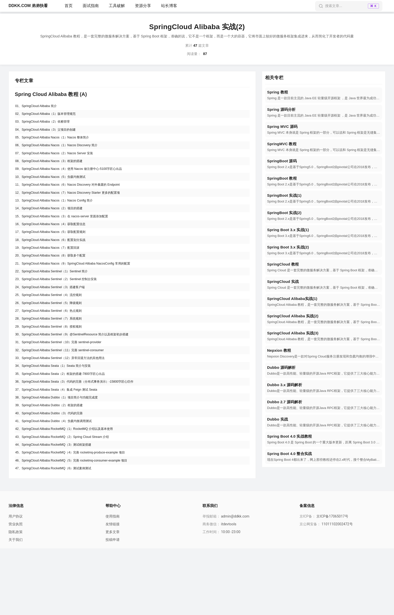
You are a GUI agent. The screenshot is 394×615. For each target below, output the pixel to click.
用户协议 (16, 583)
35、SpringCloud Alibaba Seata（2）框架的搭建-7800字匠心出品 (67, 423)
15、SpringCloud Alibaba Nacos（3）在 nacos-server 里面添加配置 (69, 237)
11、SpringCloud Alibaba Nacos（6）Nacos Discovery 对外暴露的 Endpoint (75, 199)
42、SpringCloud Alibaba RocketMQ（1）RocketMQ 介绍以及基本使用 (71, 488)
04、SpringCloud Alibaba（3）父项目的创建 (50, 134)
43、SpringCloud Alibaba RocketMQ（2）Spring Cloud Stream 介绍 (69, 497)
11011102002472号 (337, 591)
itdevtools (228, 591)
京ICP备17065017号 (332, 583)
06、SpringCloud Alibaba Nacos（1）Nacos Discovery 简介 (62, 153)
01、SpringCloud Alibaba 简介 (39, 107)
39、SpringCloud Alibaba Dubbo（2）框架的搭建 (54, 460)
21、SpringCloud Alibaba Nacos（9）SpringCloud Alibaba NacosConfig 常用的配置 (81, 292)
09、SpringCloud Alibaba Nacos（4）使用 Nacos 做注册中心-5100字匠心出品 (77, 181)
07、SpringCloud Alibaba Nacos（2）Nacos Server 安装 (60, 162)
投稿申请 (113, 606)
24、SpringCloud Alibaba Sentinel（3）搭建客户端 (55, 320)
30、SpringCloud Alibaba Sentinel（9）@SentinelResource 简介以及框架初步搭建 (80, 376)
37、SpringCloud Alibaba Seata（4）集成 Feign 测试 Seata (62, 441)
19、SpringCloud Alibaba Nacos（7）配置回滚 (52, 274)
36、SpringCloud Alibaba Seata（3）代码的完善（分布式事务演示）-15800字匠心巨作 (84, 432)
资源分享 (143, 6)
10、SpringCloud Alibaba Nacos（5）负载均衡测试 (56, 190)
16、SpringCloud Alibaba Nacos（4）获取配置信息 (56, 246)
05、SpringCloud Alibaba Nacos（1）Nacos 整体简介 (58, 144)
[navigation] (323, 95)
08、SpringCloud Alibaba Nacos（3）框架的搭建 (54, 172)
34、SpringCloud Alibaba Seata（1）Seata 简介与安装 (59, 413)
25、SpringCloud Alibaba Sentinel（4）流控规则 (54, 330)
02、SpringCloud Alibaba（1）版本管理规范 (50, 116)
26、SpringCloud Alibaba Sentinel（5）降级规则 (54, 339)
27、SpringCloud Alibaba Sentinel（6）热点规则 (54, 348)
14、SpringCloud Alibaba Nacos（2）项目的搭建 (54, 227)
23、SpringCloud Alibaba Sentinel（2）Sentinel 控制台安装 (62, 311)
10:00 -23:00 (230, 598)
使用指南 (113, 583)
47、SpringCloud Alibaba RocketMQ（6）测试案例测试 (59, 534)
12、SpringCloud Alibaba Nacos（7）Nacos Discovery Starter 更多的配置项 (75, 209)
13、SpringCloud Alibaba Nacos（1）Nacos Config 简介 (60, 218)
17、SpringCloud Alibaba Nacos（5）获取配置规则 (56, 255)
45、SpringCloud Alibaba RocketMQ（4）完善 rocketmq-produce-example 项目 (78, 516)
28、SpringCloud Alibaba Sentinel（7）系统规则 (54, 357)
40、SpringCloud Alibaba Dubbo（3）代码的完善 (54, 469)
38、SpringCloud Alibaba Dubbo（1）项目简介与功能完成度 (63, 450)
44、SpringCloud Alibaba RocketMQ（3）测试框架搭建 (59, 506)
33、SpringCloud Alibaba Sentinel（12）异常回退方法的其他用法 (67, 404)
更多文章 (113, 598)
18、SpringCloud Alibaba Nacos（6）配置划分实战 (56, 265)
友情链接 (113, 591)
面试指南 (91, 6)
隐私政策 (16, 598)
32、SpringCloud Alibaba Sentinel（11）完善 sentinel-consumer (66, 395)
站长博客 (169, 6)
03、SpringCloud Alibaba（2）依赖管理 (47, 125)
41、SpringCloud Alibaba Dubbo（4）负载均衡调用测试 (59, 478)
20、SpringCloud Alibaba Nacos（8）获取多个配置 (56, 283)
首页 (69, 6)
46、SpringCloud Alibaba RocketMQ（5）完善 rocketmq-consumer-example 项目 (79, 525)
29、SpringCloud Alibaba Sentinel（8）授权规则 (54, 367)
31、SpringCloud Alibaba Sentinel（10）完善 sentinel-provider (65, 385)
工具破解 (117, 6)
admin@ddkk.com (235, 583)
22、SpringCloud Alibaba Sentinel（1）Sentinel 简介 (57, 302)
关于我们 (16, 606)
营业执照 (16, 591)
